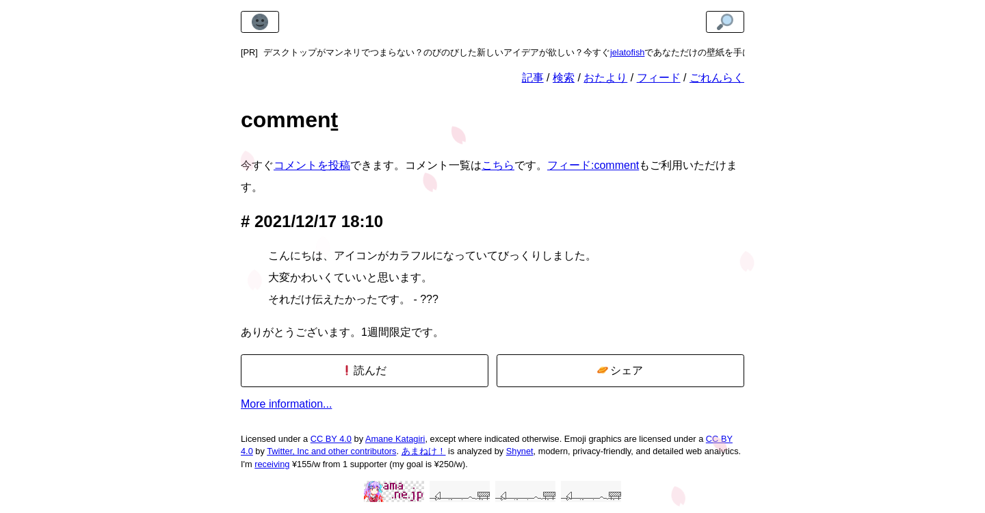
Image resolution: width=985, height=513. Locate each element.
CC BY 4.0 (331, 439)
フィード (659, 77)
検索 (564, 77)
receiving (271, 464)
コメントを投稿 (312, 165)
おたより (605, 77)
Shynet (520, 451)
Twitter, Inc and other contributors (331, 451)
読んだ (364, 370)
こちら (498, 165)
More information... (286, 404)
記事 (533, 77)
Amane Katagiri (395, 439)
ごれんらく (717, 77)
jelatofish (627, 52)
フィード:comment (593, 165)
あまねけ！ (424, 451)
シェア (620, 370)
